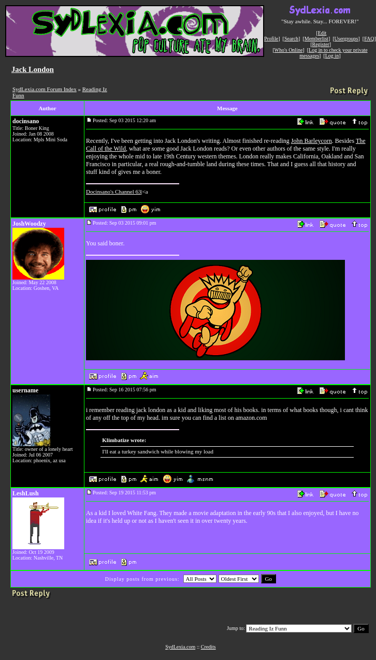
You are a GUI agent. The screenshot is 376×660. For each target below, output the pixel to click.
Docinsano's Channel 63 (113, 191)
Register (320, 44)
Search (291, 38)
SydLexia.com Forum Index (44, 89)
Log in (332, 55)
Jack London (32, 69)
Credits (208, 647)
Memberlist (316, 38)
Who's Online (288, 50)
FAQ (369, 38)
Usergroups (346, 38)
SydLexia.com (180, 647)
